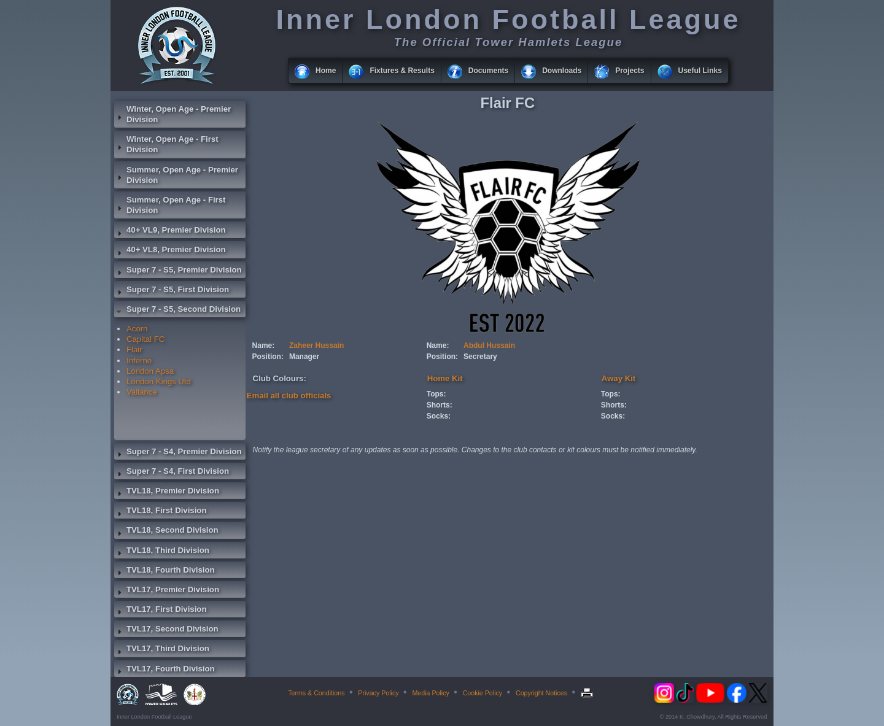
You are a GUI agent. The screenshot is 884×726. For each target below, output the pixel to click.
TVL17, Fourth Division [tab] (164, 670)
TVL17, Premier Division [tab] (166, 591)
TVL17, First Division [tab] (160, 610)
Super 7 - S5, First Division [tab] (171, 291)
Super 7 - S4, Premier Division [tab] (178, 453)
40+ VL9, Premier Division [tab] (170, 231)
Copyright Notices (541, 693)
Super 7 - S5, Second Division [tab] (177, 310)
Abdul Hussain (489, 345)
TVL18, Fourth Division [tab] (164, 571)
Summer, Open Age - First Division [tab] (169, 205)
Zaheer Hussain (316, 345)
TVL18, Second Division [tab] (166, 531)
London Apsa (150, 371)
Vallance (141, 391)
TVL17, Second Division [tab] (166, 630)
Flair (134, 349)
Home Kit (445, 378)
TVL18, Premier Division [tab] (166, 492)
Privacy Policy (378, 693)
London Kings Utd (158, 381)
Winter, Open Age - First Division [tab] (166, 144)
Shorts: (439, 405)
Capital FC (145, 339)
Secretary (480, 356)
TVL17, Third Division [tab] (161, 650)
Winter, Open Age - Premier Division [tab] (172, 114)
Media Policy (430, 693)
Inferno (139, 360)
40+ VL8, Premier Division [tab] (170, 251)
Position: (268, 356)
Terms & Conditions (316, 693)
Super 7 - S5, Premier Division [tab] (178, 271)
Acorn (136, 328)
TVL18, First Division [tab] (160, 512)
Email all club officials (289, 395)
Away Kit (618, 378)
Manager (304, 356)
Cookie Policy (483, 693)
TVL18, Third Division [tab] (161, 552)
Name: (263, 345)
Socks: (439, 416)
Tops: (436, 394)
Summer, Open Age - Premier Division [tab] (176, 175)
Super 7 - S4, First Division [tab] (171, 472)
